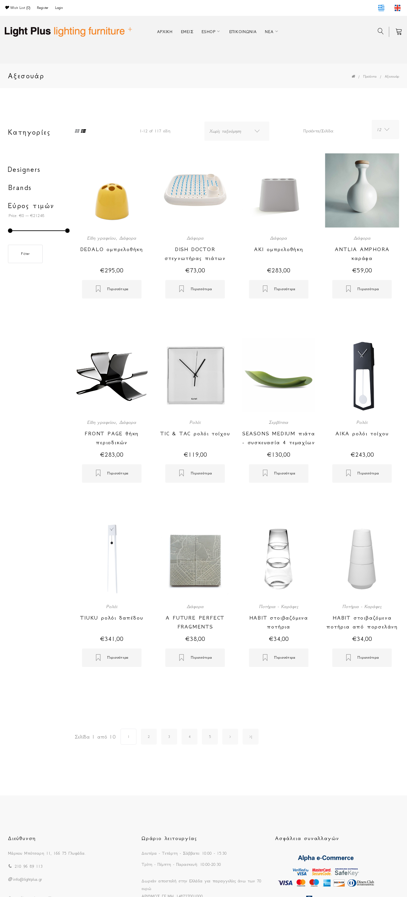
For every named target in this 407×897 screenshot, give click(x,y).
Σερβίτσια (278, 422)
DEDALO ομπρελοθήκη (111, 249)
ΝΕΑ (269, 31)
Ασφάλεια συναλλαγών (307, 838)
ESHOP (209, 31)
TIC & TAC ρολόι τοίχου (195, 433)
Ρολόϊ (195, 422)
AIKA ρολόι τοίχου (362, 433)
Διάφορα (127, 238)
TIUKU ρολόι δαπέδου (111, 617)
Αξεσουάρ (392, 76)
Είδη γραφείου (101, 238)
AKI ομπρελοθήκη (278, 249)
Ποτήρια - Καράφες (278, 606)
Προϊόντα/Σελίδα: (318, 131)
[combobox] (236, 131)
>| (250, 737)
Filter (25, 254)
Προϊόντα (369, 76)
